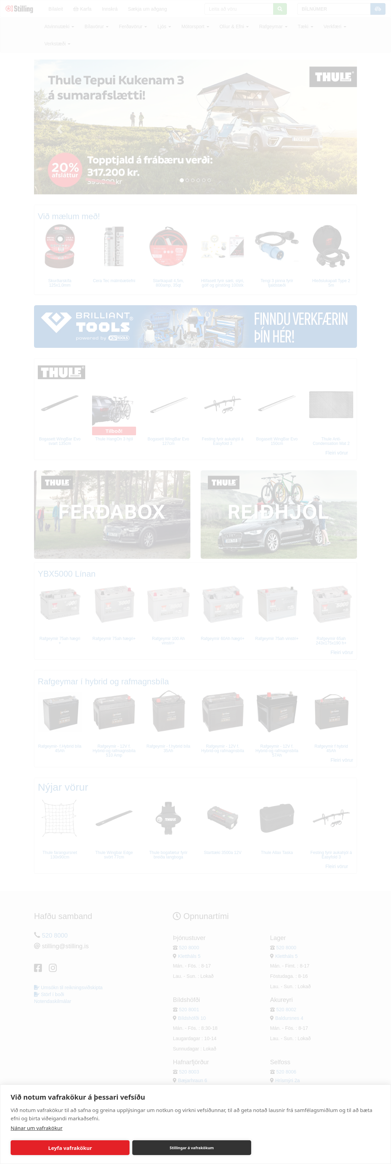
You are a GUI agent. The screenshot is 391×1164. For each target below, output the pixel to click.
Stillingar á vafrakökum (192, 1147)
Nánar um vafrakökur (37, 1127)
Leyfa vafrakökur (70, 1147)
